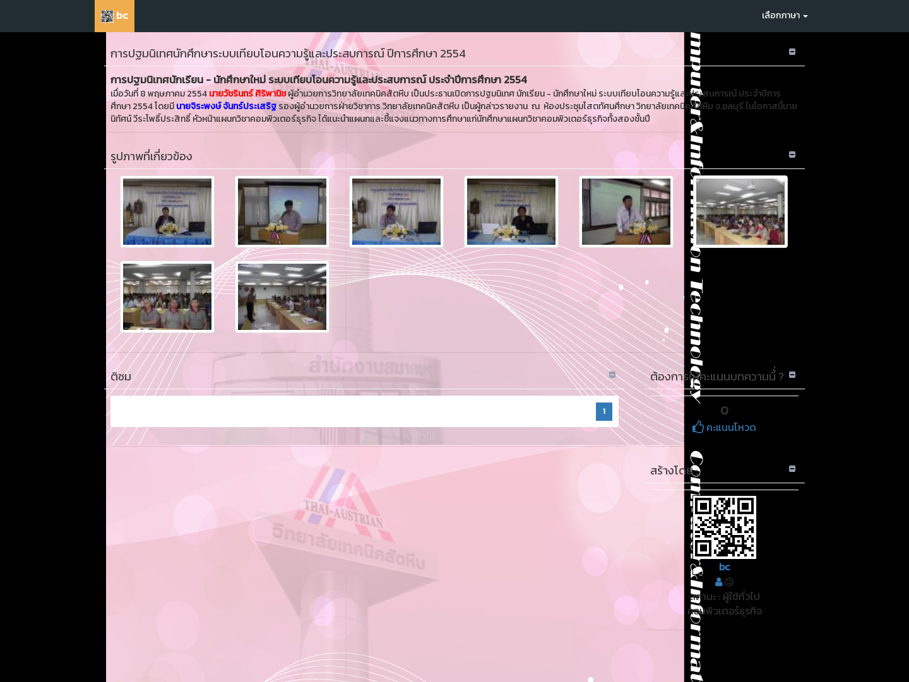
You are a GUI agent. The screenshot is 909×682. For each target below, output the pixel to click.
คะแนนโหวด (724, 427)
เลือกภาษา (785, 15)
